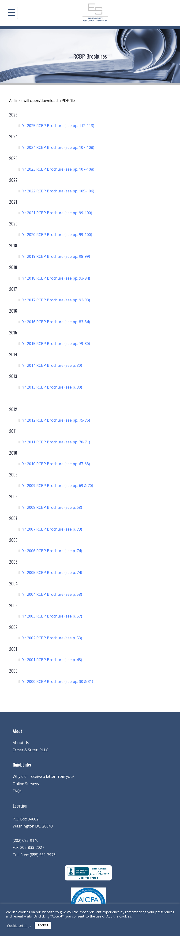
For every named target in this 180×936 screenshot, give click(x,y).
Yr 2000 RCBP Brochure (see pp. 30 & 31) (57, 681)
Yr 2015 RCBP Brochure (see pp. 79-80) (56, 343)
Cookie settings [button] (19, 925)
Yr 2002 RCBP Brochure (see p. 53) (52, 637)
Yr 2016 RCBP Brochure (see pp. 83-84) (56, 321)
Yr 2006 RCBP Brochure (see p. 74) (52, 550)
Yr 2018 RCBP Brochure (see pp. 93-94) (56, 278)
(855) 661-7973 (43, 854)
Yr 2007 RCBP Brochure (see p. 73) (52, 529)
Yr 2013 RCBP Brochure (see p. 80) (52, 387)
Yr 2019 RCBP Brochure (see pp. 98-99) (56, 256)
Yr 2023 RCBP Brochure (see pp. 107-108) (58, 169)
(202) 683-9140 (25, 840)
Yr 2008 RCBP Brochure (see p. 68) (52, 507)
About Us (21, 742)
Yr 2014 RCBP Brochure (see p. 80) (52, 365)
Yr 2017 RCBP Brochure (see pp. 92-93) (56, 300)
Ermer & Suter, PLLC (30, 750)
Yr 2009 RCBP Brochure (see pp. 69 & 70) (57, 485)
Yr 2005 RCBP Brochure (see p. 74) (52, 572)
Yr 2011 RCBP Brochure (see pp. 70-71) (56, 442)
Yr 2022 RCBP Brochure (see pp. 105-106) (58, 191)
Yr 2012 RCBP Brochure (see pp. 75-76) (56, 420)
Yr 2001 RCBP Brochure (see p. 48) (52, 659)
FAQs (17, 791)
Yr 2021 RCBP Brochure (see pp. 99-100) (57, 212)
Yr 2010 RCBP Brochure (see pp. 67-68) (56, 463)
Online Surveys (26, 783)
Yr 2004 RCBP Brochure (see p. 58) (52, 594)
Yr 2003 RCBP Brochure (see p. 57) (52, 616)
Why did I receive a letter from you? (43, 776)
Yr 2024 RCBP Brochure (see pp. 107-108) (58, 147)
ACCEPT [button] (43, 925)
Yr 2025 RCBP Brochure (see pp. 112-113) (58, 125)
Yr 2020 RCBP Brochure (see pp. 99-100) (57, 234)
